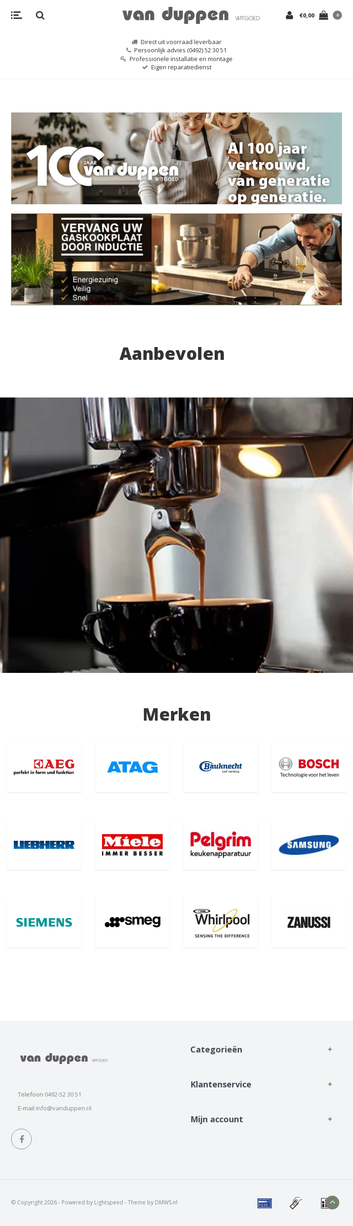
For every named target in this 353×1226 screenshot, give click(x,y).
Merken (176, 714)
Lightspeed (108, 1202)
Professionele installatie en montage (176, 59)
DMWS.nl (166, 1202)
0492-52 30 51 (63, 1094)
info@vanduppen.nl (63, 1108)
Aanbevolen (172, 353)
